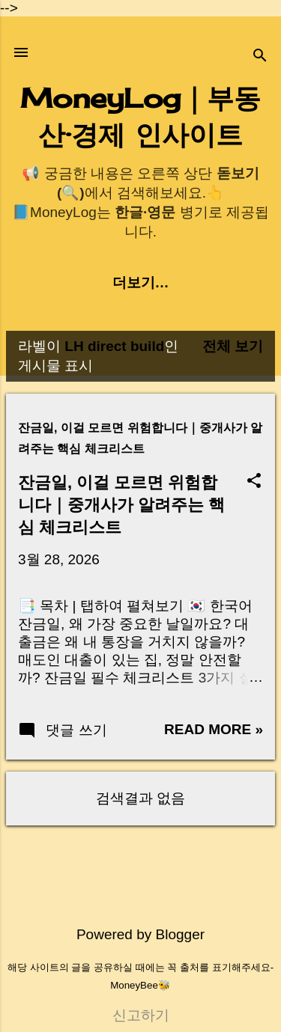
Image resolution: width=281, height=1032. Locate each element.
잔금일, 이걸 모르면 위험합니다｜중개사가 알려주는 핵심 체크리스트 (121, 505)
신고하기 (140, 1015)
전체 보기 (232, 346)
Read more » (213, 729)
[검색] (260, 57)
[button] (254, 482)
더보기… (140, 282)
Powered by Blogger (140, 934)
